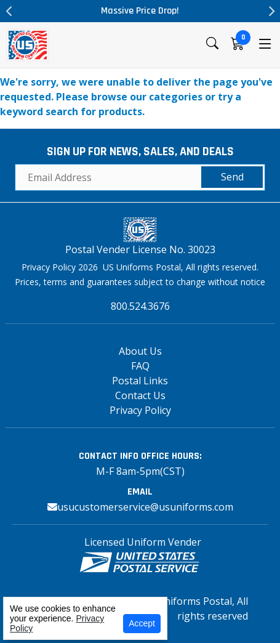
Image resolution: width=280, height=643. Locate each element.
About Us (140, 351)
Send (232, 177)
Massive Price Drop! (140, 10)
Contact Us (140, 395)
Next (271, 11)
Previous (9, 11)
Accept (142, 623)
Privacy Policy (140, 410)
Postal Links (140, 380)
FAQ (140, 366)
